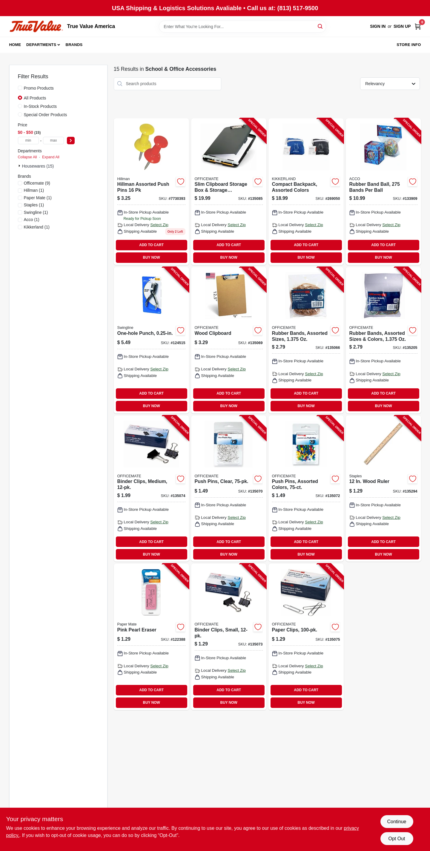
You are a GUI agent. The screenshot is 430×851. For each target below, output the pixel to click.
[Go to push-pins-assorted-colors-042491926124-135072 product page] (306, 488)
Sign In (378, 26)
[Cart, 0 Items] (418, 26)
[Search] (320, 26)
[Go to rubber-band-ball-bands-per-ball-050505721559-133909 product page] (383, 191)
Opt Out (396, 838)
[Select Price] (71, 140)
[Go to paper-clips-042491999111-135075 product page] (306, 637)
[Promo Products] (20, 88)
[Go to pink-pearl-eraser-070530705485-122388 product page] (151, 637)
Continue (396, 821)
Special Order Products (45, 114)
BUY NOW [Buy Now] (151, 257)
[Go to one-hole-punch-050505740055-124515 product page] (151, 340)
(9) (37, 183)
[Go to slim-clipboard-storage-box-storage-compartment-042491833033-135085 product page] (228, 191)
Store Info (409, 44)
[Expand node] (20, 166)
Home (15, 44)
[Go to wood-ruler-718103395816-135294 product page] (383, 488)
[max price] (53, 140)
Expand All (50, 157)
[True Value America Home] (36, 26)
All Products (35, 97)
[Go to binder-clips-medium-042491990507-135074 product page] (151, 488)
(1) (34, 190)
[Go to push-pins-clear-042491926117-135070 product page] (228, 488)
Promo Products (39, 88)
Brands (74, 44)
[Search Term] (242, 27)
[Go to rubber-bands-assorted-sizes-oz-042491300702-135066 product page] (306, 340)
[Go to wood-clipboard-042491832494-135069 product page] (228, 340)
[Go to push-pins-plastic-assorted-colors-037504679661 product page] (151, 191)
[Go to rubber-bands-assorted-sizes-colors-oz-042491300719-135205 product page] (383, 340)
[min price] (28, 140)
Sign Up (402, 26)
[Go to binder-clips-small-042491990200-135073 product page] (228, 637)
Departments (41, 44)
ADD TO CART (151, 245)
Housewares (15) (38, 166)
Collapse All (27, 157)
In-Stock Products (40, 106)
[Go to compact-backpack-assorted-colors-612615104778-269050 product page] (306, 191)
